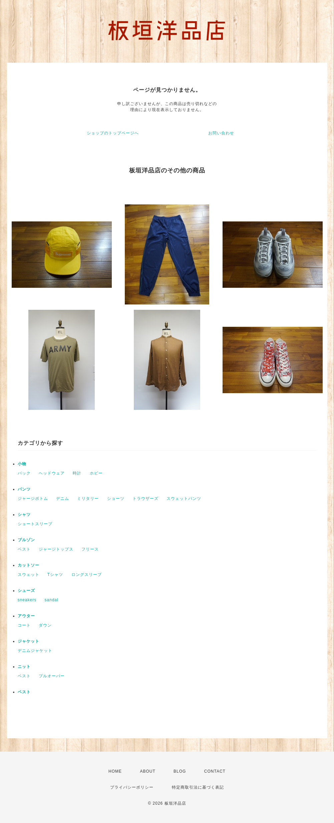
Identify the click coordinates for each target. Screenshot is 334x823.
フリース (90, 549)
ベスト (24, 549)
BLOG (180, 771)
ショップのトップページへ (113, 133)
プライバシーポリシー (131, 787)
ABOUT (147, 771)
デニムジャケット (35, 650)
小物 (22, 464)
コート (24, 625)
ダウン (45, 625)
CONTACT (215, 771)
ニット (24, 666)
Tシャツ (55, 574)
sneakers (27, 600)
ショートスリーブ (35, 524)
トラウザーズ (145, 498)
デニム (62, 498)
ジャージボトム (33, 498)
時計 (77, 473)
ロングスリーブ (86, 574)
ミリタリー (88, 498)
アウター (26, 616)
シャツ (24, 514)
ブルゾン (26, 540)
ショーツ (115, 498)
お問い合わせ (221, 133)
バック (24, 473)
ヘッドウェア (52, 473)
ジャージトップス (56, 549)
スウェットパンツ (183, 498)
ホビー (96, 473)
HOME (115, 771)
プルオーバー (52, 676)
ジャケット (28, 641)
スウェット (28, 574)
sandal (51, 600)
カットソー (28, 565)
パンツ (24, 489)
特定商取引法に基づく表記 (198, 787)
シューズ (26, 590)
